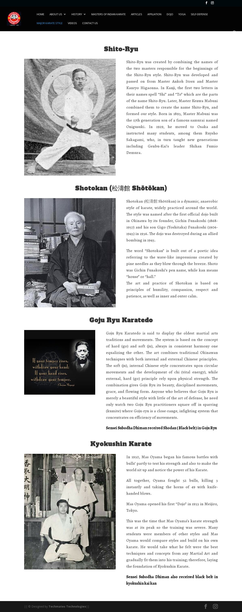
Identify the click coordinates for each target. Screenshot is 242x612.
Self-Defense (199, 14)
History (76, 14)
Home (40, 14)
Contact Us (90, 23)
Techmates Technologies (67, 606)
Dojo (170, 14)
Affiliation (154, 14)
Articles (136, 14)
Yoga (182, 14)
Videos (72, 23)
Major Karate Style (50, 23)
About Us (56, 14)
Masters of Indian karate (108, 14)
